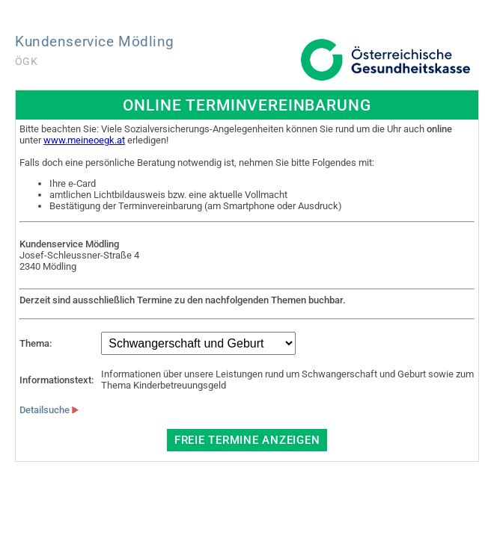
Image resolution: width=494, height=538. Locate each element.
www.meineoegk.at (84, 140)
